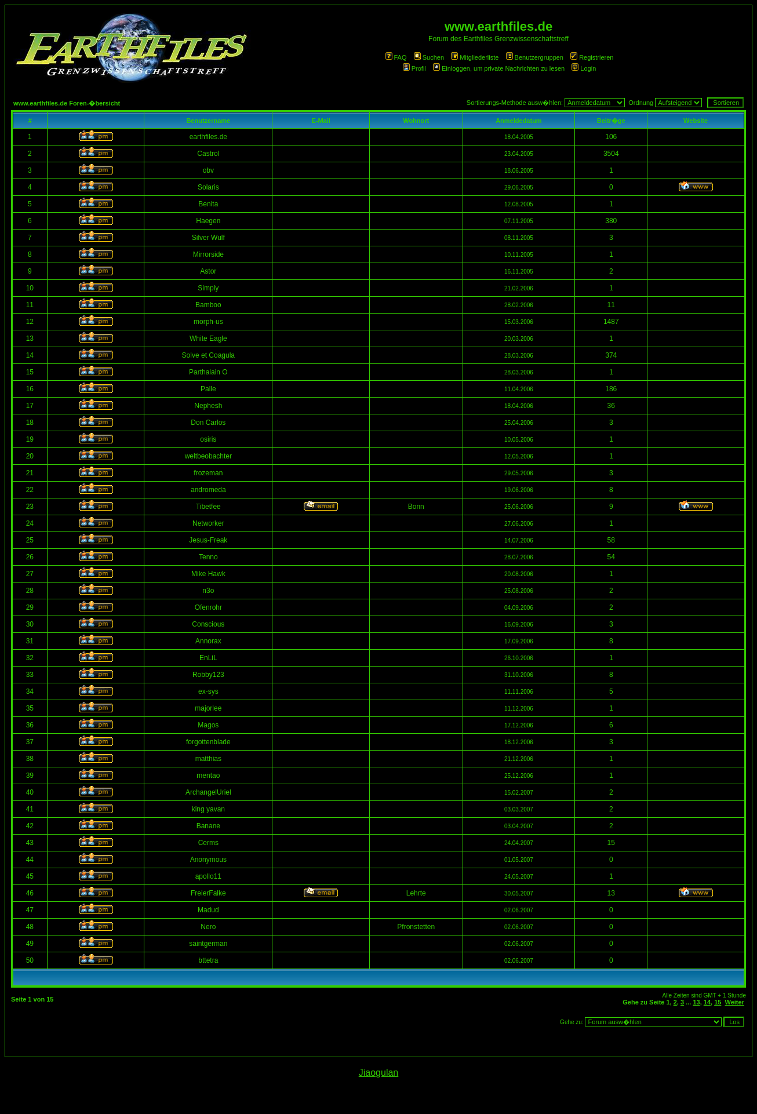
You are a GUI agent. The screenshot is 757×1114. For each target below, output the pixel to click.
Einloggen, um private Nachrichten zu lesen (499, 68)
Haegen (208, 221)
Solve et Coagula (208, 355)
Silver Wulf (208, 238)
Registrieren (591, 57)
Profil (414, 68)
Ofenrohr (208, 607)
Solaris (208, 187)
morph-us (208, 322)
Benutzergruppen (534, 57)
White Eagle (208, 338)
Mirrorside (208, 254)
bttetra (208, 960)
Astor (208, 271)
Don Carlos (208, 422)
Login (584, 68)
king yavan (208, 809)
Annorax (208, 641)
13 (696, 1002)
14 (707, 1002)
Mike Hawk (208, 574)
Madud (208, 910)
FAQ (396, 57)
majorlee (208, 708)
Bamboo (208, 305)
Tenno (208, 557)
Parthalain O (208, 372)
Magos (208, 725)
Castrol (208, 154)
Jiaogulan (379, 1072)
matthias (208, 759)
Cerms (208, 843)
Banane (208, 826)
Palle (208, 389)
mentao (208, 775)
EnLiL (208, 658)
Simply (208, 288)
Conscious (208, 624)
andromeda (208, 490)
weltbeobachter (208, 456)
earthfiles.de (208, 137)
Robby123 (208, 675)
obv (208, 170)
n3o (208, 591)
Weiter (734, 1002)
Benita (208, 204)
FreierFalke (208, 893)
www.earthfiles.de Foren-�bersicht (66, 103)
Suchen (429, 57)
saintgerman (208, 944)
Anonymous (208, 859)
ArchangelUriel (208, 792)
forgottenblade (208, 742)
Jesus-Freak (208, 540)
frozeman (208, 473)
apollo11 (208, 876)
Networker (208, 523)
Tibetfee (208, 507)
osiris (208, 439)
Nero (208, 927)
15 (717, 1002)
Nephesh (208, 406)
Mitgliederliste (474, 57)
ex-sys (208, 691)
